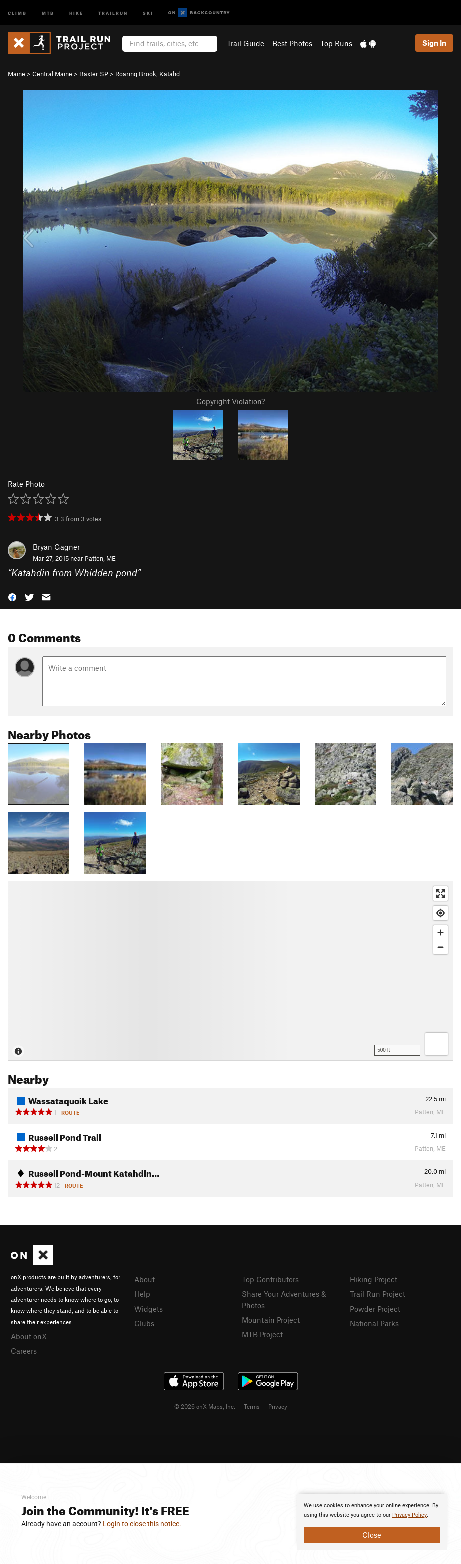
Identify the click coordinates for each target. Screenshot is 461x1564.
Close (371, 1534)
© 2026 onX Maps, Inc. (204, 1406)
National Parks (374, 1323)
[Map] (230, 970)
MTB (48, 12)
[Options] (436, 1044)
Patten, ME (100, 558)
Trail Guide (245, 43)
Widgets (148, 1308)
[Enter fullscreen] (440, 893)
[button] (12, 596)
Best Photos (292, 43)
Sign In (434, 42)
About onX (29, 1336)
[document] (372, 1522)
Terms (252, 1406)
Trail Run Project (377, 1293)
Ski (148, 12)
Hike (76, 12)
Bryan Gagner (56, 546)
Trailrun (113, 12)
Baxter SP (93, 74)
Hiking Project (373, 1279)
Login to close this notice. (142, 1524)
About (144, 1279)
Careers (24, 1350)
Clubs (144, 1323)
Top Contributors (270, 1279)
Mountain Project (271, 1319)
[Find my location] (440, 913)
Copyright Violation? (230, 401)
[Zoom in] (440, 932)
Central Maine (52, 74)
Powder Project (375, 1308)
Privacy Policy (409, 1515)
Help (142, 1293)
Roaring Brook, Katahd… (150, 74)
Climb (17, 12)
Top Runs (336, 43)
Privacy (277, 1406)
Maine (16, 74)
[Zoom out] (440, 947)
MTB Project (262, 1334)
